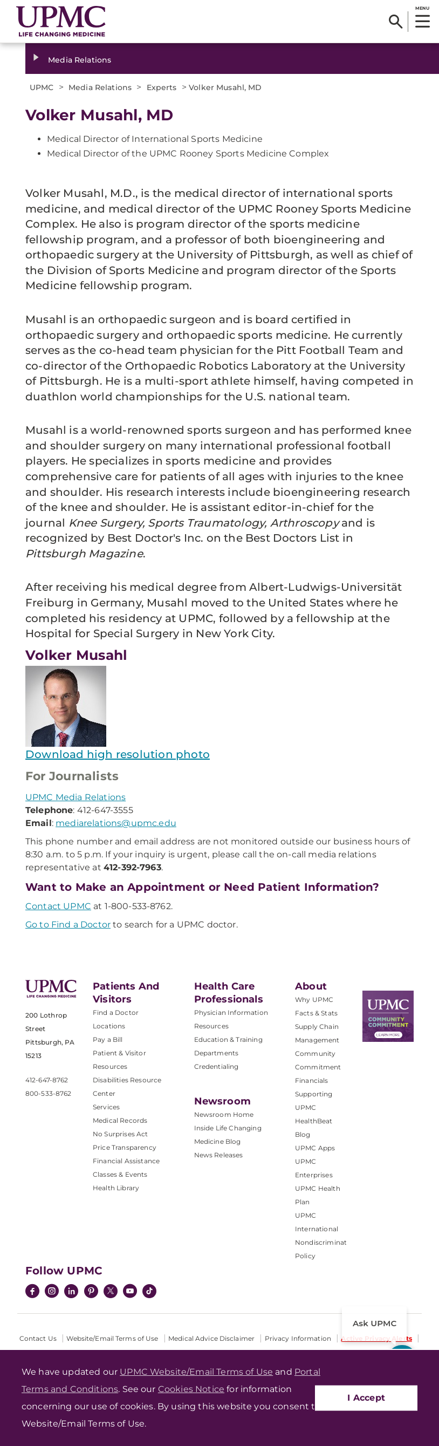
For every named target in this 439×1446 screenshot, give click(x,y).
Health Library (116, 1188)
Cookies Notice (191, 1389)
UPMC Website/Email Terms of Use (196, 1372)
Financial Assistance (126, 1161)
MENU (422, 8)
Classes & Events (120, 1174)
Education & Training (228, 1039)
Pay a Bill (108, 1039)
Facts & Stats (316, 1013)
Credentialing (216, 1066)
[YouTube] (130, 1292)
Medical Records (120, 1120)
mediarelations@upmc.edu (116, 823)
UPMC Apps (315, 1148)
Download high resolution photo (117, 754)
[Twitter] (111, 1291)
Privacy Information (298, 1338)
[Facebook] (32, 1292)
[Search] (395, 21)
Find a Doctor (116, 1012)
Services (106, 1107)
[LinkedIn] (71, 1292)
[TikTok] (149, 1291)
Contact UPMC (58, 906)
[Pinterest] (91, 1292)
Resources (211, 1026)
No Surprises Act (120, 1134)
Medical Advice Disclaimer (211, 1338)
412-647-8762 (46, 1080)
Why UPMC (314, 999)
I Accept (366, 1398)
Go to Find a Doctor (68, 924)
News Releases (218, 1155)
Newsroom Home (224, 1114)
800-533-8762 (48, 1093)
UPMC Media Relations (75, 797)
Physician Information (231, 1012)
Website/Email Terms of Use (112, 1338)
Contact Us (38, 1338)
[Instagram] (52, 1292)
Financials (311, 1080)
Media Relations (79, 60)
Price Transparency (124, 1147)
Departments (216, 1053)
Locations (109, 1026)
